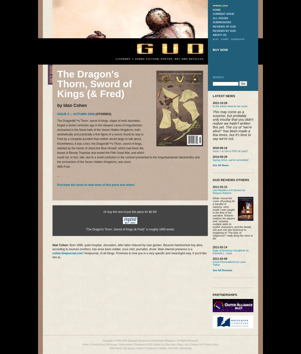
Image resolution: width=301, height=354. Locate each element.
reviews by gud (224, 30)
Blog (180, 344)
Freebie (162, 348)
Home (85, 344)
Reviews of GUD (143, 344)
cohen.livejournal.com (67, 253)
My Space (129, 348)
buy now (220, 50)
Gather (140, 348)
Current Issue (98, 344)
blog (215, 39)
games (225, 39)
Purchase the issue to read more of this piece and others (95, 185)
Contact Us (196, 344)
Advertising (185, 348)
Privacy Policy (211, 344)
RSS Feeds (115, 348)
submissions (222, 22)
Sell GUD (173, 348)
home (217, 9)
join (233, 39)
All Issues (112, 344)
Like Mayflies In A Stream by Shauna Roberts (229, 191)
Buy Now (171, 344)
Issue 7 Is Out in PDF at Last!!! (230, 151)
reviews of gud (224, 26)
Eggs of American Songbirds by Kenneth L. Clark (231, 252)
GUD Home (166, 48)
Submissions (126, 344)
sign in (240, 39)
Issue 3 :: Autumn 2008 (76, 114)
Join (186, 344)
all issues (220, 18)
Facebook (150, 348)
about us (219, 34)
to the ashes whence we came (230, 106)
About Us (159, 344)
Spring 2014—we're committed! (231, 160)
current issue (223, 13)
